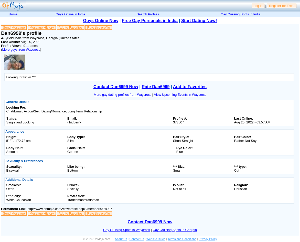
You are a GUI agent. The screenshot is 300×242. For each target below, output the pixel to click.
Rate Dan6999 (156, 86)
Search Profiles (148, 14)
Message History (41, 27)
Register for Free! (282, 6)
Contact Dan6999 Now (115, 86)
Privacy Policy (208, 238)
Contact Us (137, 238)
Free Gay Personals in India (150, 20)
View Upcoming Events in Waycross (180, 95)
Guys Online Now (101, 20)
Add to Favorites (70, 27)
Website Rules (155, 238)
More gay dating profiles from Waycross (122, 95)
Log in (258, 6)
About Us (121, 238)
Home (13, 14)
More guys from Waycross (21, 49)
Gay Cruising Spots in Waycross (126, 230)
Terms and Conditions (182, 238)
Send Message (14, 27)
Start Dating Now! (199, 20)
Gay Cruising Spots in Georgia (175, 230)
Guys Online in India (70, 14)
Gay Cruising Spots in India (240, 14)
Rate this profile (98, 27)
